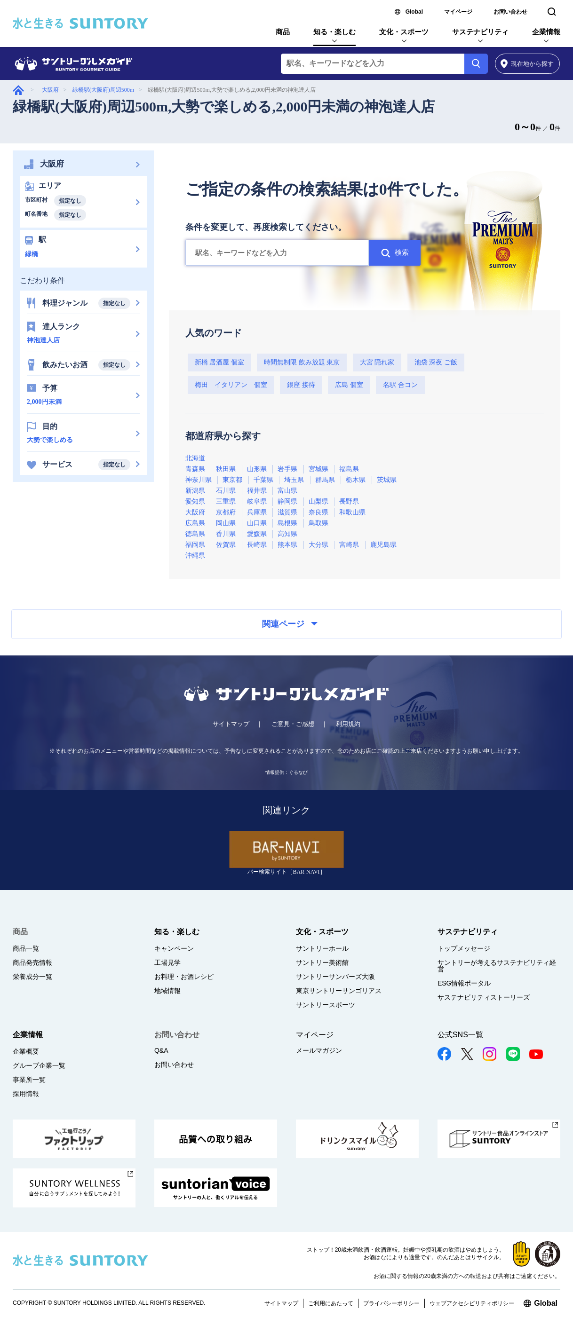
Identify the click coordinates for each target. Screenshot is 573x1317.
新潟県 (195, 490)
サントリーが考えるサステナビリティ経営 (497, 966)
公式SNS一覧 (460, 1035)
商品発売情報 (32, 962)
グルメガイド (18, 90)
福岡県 (195, 544)
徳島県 (195, 533)
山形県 (257, 469)
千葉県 (263, 479)
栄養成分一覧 (32, 976)
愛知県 (195, 501)
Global (414, 11)
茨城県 (387, 479)
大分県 (318, 544)
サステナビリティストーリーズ (484, 997)
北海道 (195, 458)
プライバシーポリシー (391, 1303)
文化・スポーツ (404, 32)
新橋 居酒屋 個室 (219, 362)
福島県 (349, 469)
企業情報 (546, 32)
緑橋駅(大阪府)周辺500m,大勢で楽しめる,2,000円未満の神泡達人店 (224, 106)
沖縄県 (195, 555)
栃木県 (356, 479)
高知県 (287, 533)
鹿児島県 (383, 544)
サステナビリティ (480, 32)
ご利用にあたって (330, 1303)
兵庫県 (257, 512)
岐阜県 (257, 501)
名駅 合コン (400, 384)
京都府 (226, 512)
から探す (527, 63)
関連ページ (290, 624)
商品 (283, 32)
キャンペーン (174, 948)
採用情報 (26, 1093)
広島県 (195, 523)
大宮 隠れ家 (377, 362)
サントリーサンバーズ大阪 (335, 976)
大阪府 (50, 90)
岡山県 (226, 523)
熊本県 (287, 544)
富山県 (287, 490)
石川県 (226, 490)
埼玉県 (294, 479)
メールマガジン (319, 1050)
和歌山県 (352, 512)
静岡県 (287, 501)
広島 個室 (349, 384)
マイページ (458, 11)
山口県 (257, 523)
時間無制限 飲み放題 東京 (302, 362)
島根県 (287, 523)
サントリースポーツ (325, 1005)
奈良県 (318, 512)
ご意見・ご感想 (292, 723)
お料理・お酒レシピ (184, 976)
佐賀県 (226, 544)
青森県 (195, 469)
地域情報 (167, 990)
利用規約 (348, 723)
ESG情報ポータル (464, 983)
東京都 (232, 479)
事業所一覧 (29, 1079)
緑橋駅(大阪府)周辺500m (103, 90)
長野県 (349, 501)
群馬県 (325, 479)
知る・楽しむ (334, 32)
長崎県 (257, 544)
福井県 (257, 490)
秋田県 (226, 469)
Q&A (161, 1050)
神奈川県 (198, 479)
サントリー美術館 (322, 962)
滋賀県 (287, 512)
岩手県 (287, 469)
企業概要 (26, 1051)
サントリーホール (322, 948)
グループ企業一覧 (39, 1065)
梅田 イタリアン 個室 (231, 384)
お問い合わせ (510, 11)
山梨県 (318, 501)
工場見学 (167, 962)
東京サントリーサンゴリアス (339, 990)
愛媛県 (257, 533)
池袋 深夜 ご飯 (435, 362)
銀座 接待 (301, 384)
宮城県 (318, 469)
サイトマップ (231, 723)
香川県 (226, 533)
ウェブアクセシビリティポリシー (472, 1303)
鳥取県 (318, 523)
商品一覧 (26, 948)
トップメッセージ (464, 948)
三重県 (226, 501)
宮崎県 (349, 544)
